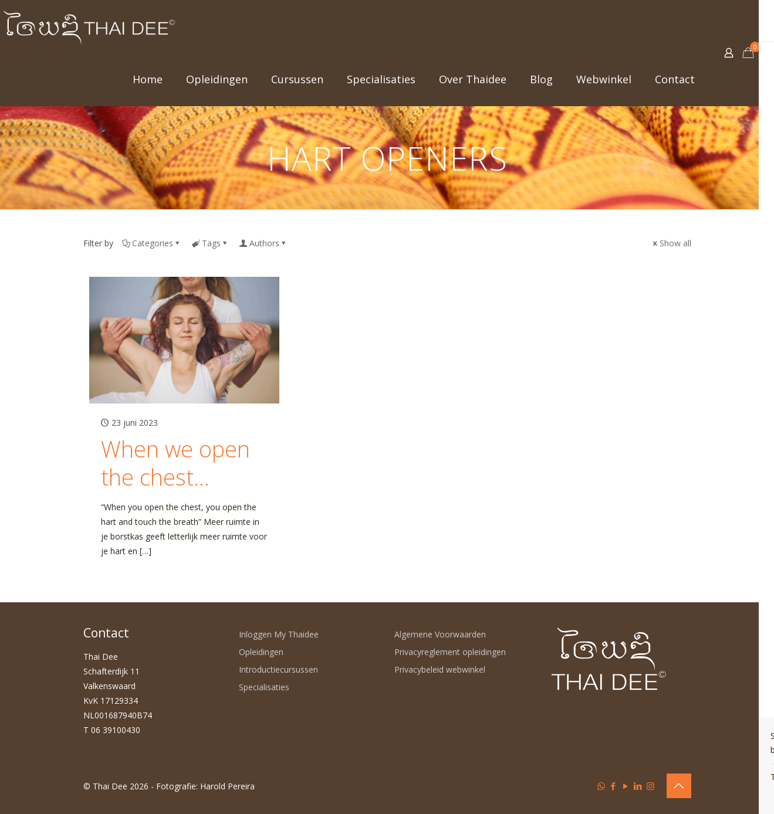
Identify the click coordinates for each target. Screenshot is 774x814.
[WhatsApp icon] (601, 786)
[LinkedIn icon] (638, 786)
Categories (151, 243)
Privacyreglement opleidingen (450, 651)
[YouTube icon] (625, 786)
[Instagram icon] (650, 786)
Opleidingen (261, 651)
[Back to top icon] (679, 786)
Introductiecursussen (278, 669)
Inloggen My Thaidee (279, 634)
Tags (210, 243)
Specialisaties (264, 687)
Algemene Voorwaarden (440, 634)
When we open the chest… (175, 462)
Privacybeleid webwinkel (439, 669)
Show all (671, 243)
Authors (263, 243)
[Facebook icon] (613, 786)
